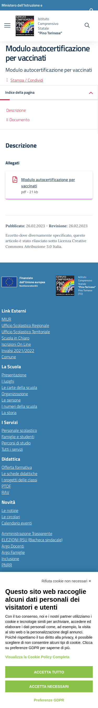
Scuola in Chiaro (15, 338)
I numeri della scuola (19, 406)
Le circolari (11, 517)
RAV (5, 492)
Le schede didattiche (19, 473)
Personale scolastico (19, 430)
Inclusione (10, 558)
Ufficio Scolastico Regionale (25, 325)
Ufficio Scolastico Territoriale (26, 331)
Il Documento (18, 119)
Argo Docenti (13, 546)
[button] (49, 93)
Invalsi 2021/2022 (18, 350)
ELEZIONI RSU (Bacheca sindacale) (32, 540)
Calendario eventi (17, 523)
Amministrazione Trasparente (27, 533)
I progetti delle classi (19, 480)
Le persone (11, 400)
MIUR (6, 319)
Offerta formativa (17, 467)
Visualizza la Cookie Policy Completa (37, 657)
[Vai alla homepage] (25, 26)
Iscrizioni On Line (16, 344)
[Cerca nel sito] (87, 26)
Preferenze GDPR (49, 700)
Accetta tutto (49, 672)
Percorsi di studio (16, 443)
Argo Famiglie (13, 552)
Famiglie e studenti (18, 436)
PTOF (6, 486)
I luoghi (8, 381)
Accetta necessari (49, 686)
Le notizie (10, 510)
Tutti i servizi (12, 449)
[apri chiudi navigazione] (7, 26)
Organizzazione (15, 394)
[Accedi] (91, 10)
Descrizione (16, 110)
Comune (9, 357)
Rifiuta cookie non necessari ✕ (66, 581)
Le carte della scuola (19, 387)
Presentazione (14, 375)
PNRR (7, 565)
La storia (9, 412)
